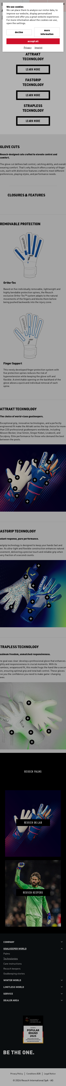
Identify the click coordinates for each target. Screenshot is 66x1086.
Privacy (28, 47)
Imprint (38, 47)
